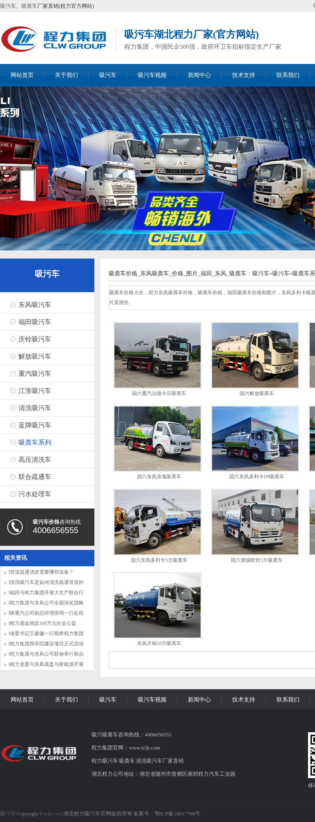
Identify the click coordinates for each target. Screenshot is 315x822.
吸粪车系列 (34, 442)
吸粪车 (29, 6)
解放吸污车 (34, 356)
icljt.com (53, 814)
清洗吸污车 (34, 407)
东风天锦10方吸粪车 (159, 643)
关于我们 (66, 75)
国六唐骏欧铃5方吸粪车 (257, 560)
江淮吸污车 (34, 390)
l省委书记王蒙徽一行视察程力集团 (46, 633)
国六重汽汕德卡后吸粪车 (159, 393)
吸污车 (8, 6)
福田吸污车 (34, 321)
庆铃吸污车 (34, 339)
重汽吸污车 (34, 373)
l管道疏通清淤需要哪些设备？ (41, 572)
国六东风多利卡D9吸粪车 (257, 476)
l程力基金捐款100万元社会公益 (42, 623)
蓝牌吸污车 (34, 425)
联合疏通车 (34, 476)
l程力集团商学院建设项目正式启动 (46, 644)
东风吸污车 (34, 304)
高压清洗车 (34, 459)
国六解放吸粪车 (257, 393)
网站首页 (22, 75)
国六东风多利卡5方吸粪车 (159, 560)
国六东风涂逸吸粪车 (159, 476)
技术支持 (243, 75)
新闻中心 (199, 75)
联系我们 (287, 75)
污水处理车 (34, 493)
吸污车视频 (152, 75)
